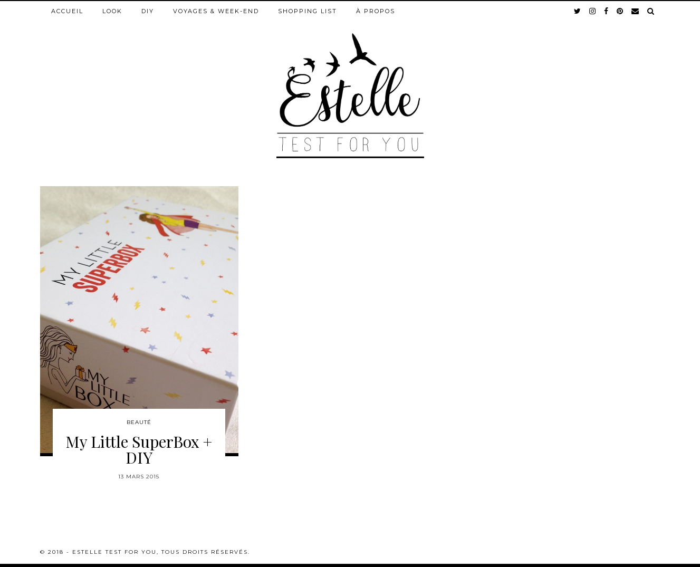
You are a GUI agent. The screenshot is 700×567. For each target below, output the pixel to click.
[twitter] (578, 11)
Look (112, 11)
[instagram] (593, 11)
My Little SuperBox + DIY (138, 449)
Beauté (139, 422)
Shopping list (307, 11)
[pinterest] (620, 11)
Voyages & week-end (216, 11)
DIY (147, 11)
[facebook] (606, 11)
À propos (375, 11)
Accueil (67, 11)
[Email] (635, 11)
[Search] (651, 11)
